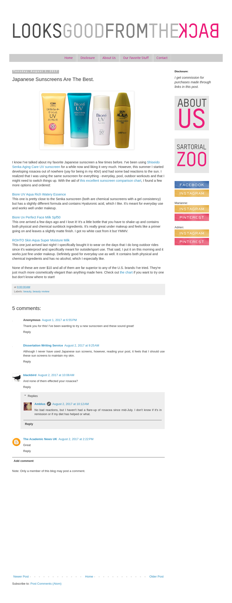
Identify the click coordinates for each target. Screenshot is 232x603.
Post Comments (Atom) (46, 583)
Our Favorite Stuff (136, 58)
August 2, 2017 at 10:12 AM (70, 404)
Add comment (24, 461)
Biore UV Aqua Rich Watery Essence (39, 194)
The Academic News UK (40, 439)
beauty (27, 291)
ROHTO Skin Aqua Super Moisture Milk (41, 240)
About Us (109, 58)
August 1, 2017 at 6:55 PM (59, 320)
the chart (126, 272)
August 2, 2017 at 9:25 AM (81, 345)
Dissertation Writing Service (43, 345)
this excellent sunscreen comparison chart (110, 180)
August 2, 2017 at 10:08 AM (56, 375)
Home (68, 58)
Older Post (157, 576)
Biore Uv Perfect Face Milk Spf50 (36, 217)
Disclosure (87, 58)
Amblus (39, 404)
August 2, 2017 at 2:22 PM (76, 439)
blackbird (30, 375)
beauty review (41, 291)
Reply (27, 332)
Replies (33, 395)
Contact (161, 58)
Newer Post (21, 576)
